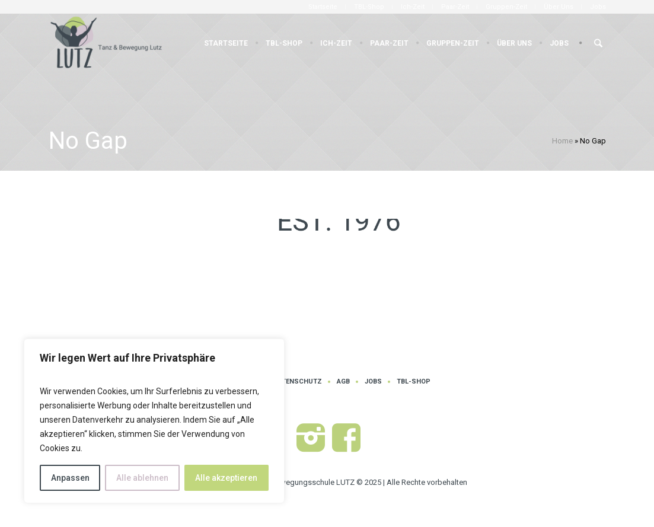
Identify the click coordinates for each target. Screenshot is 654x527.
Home (562, 140)
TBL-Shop (413, 381)
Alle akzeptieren (226, 478)
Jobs (373, 381)
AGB (343, 381)
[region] (154, 420)
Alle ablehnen (142, 478)
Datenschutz (297, 381)
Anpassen (70, 478)
